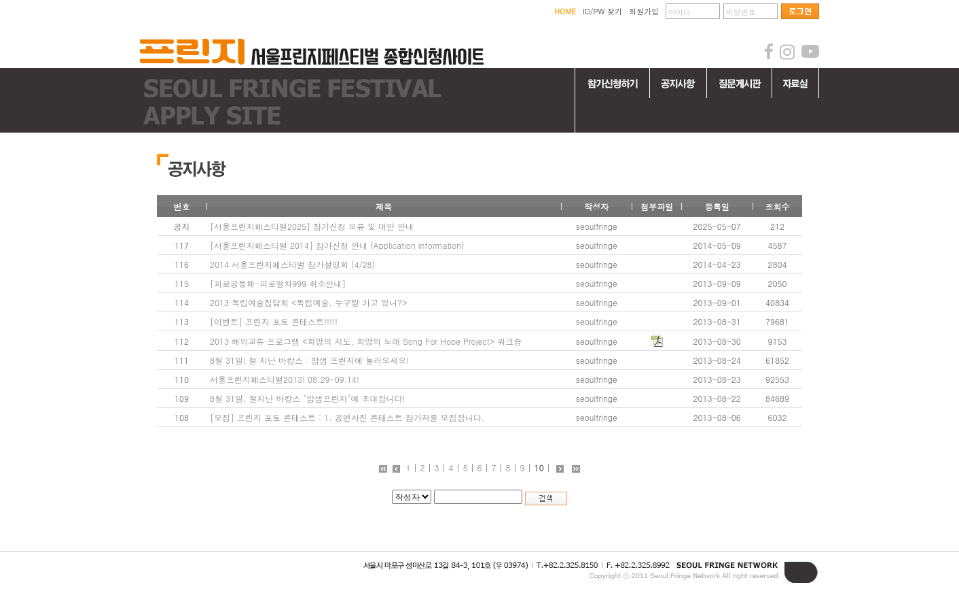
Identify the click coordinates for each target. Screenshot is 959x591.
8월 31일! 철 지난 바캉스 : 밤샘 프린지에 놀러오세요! (309, 360)
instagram (787, 51)
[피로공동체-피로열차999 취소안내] (278, 283)
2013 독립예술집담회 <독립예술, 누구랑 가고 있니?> (309, 302)
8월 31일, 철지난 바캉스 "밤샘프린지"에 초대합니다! (307, 398)
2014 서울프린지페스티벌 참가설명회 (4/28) (292, 264)
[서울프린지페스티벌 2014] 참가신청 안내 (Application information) (337, 245)
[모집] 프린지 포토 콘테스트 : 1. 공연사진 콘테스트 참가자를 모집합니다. (347, 417)
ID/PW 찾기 (602, 11)
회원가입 (644, 11)
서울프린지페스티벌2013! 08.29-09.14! (284, 379)
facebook (769, 51)
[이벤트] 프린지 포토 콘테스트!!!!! (274, 321)
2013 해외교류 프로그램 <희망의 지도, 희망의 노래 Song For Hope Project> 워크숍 (366, 341)
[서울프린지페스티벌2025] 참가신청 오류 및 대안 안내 (312, 226)
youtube (810, 51)
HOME (565, 11)
